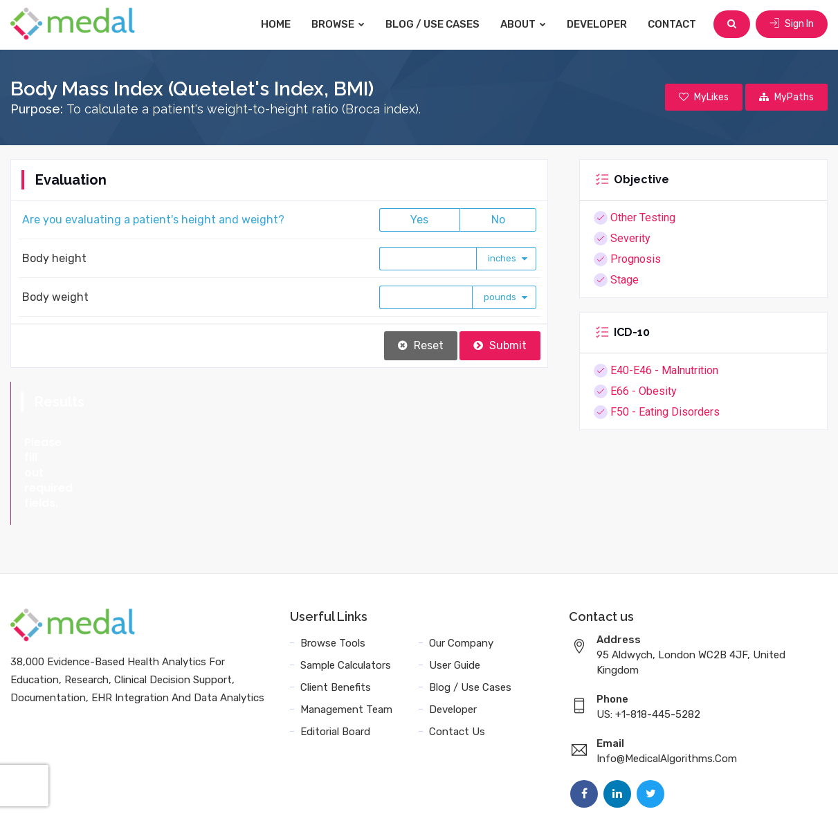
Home (276, 24)
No (498, 219)
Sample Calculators (345, 604)
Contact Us (457, 671)
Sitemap (716, 790)
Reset (421, 345)
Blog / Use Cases (432, 24)
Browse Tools (332, 582)
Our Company (461, 582)
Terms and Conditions (522, 790)
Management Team (346, 648)
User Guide (454, 604)
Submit (500, 345)
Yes (419, 219)
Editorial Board (335, 671)
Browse (338, 24)
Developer (597, 24)
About (523, 24)
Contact (672, 24)
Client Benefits (335, 626)
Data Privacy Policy (637, 790)
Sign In (791, 24)
